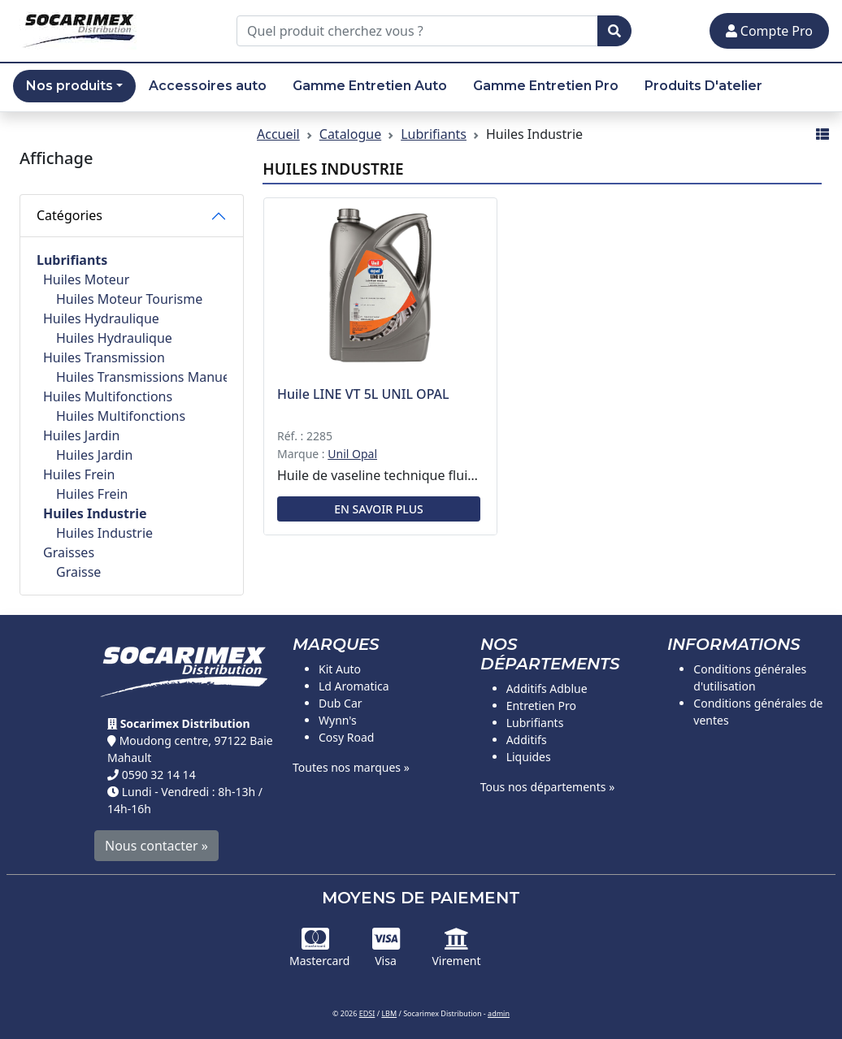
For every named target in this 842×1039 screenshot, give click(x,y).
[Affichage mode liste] (822, 134)
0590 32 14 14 (159, 774)
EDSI (367, 1013)
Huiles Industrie (95, 513)
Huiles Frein (79, 474)
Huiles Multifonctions (107, 396)
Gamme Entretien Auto (370, 85)
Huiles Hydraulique (101, 318)
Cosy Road (346, 737)
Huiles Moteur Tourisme (129, 299)
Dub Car (340, 703)
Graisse (78, 572)
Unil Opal (352, 453)
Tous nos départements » (547, 786)
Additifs (526, 739)
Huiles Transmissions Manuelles (141, 377)
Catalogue (350, 134)
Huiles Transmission (104, 357)
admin (499, 1013)
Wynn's (338, 720)
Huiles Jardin (81, 435)
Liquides (528, 756)
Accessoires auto (208, 85)
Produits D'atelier (703, 85)
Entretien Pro (541, 705)
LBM (389, 1013)
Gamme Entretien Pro (545, 85)
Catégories (69, 215)
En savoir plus (378, 509)
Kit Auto (340, 669)
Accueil (278, 134)
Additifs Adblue (547, 688)
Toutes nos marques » (351, 767)
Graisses (68, 552)
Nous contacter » (156, 846)
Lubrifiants (72, 260)
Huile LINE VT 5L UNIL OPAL (363, 394)
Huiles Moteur (86, 279)
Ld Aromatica (354, 686)
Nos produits (69, 85)
